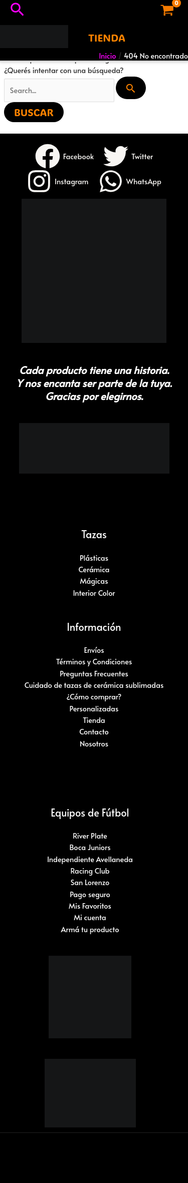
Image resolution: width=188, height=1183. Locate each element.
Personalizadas (94, 708)
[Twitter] (128, 156)
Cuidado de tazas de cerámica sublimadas (94, 685)
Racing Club (89, 871)
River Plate (90, 836)
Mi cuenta (90, 917)
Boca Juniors (89, 847)
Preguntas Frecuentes (94, 673)
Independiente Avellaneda (90, 859)
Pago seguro (90, 894)
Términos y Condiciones (94, 661)
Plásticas (94, 558)
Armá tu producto (90, 929)
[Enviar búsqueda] (131, 88)
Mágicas (94, 581)
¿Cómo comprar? (94, 696)
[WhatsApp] (129, 181)
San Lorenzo (90, 882)
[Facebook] (64, 156)
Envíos (94, 650)
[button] (17, 10)
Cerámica (93, 569)
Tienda (94, 720)
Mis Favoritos (90, 906)
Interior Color (94, 593)
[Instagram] (58, 181)
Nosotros (94, 743)
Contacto (94, 731)
